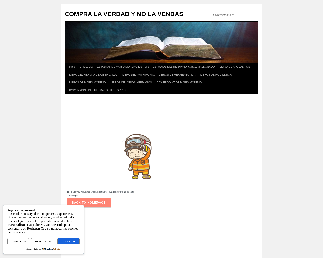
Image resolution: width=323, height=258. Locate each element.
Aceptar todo (68, 241)
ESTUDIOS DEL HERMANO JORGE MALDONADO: (184, 66)
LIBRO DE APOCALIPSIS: (235, 66)
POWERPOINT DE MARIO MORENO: (179, 82)
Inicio (72, 66)
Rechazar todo (43, 241)
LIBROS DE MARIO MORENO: (87, 82)
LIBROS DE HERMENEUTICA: (177, 74)
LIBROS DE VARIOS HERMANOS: (131, 82)
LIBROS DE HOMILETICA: (216, 74)
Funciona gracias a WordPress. (232, 248)
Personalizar (18, 241)
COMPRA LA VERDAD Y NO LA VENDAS (124, 13)
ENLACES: (86, 66)
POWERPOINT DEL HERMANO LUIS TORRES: (98, 90)
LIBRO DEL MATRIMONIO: (138, 74)
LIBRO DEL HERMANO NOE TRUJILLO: (93, 74)
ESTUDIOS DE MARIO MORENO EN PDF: (123, 66)
